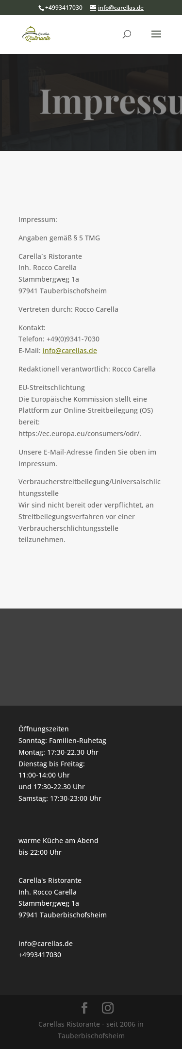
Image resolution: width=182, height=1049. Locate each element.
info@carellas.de (70, 350)
